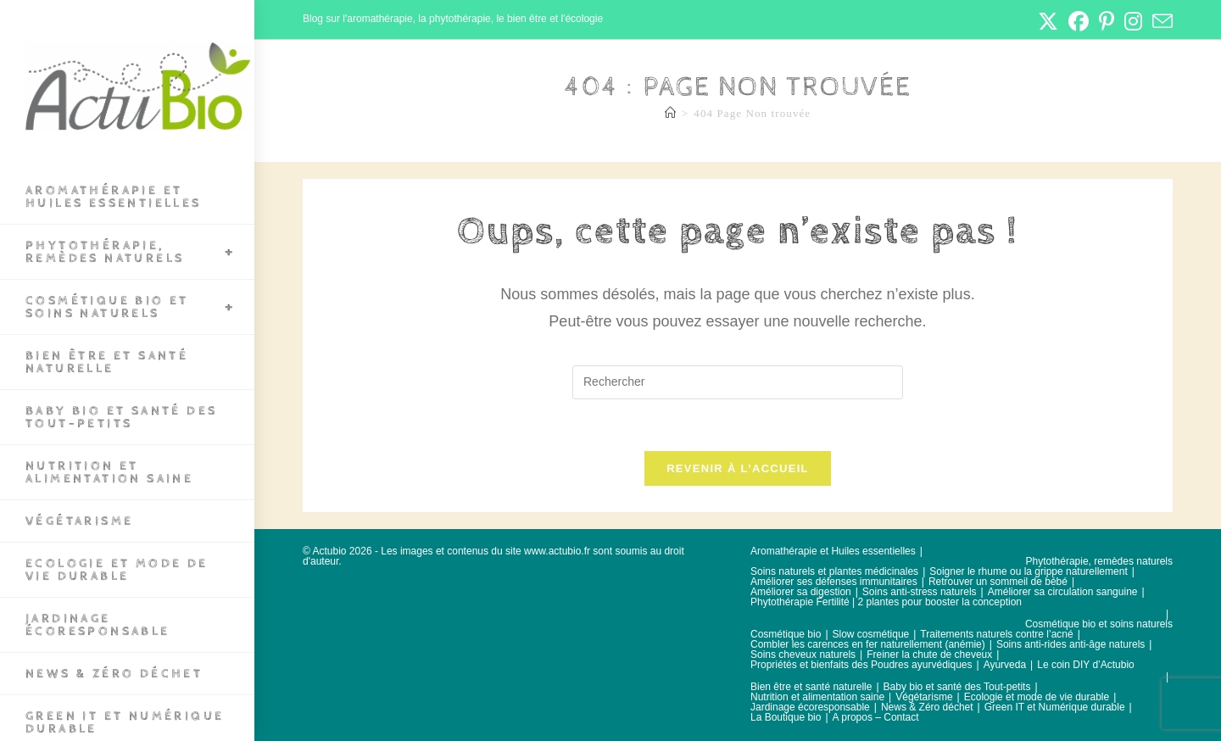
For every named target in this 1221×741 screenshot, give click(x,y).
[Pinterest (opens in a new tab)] (1106, 21)
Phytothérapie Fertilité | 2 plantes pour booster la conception (886, 602)
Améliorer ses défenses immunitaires (833, 582)
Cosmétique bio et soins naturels (1099, 624)
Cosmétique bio (785, 634)
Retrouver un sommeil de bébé (998, 582)
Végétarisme (923, 697)
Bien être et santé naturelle (811, 687)
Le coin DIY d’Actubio (1086, 665)
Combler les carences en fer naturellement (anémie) (867, 644)
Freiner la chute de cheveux (929, 654)
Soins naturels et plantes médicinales (834, 571)
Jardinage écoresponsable (810, 707)
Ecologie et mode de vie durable (1036, 697)
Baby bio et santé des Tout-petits (957, 687)
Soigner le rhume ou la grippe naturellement (1028, 571)
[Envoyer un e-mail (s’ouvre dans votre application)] (1160, 21)
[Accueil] (671, 113)
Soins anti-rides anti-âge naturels (1070, 644)
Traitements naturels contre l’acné (996, 634)
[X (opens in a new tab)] (1048, 21)
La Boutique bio (785, 717)
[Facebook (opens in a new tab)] (1078, 21)
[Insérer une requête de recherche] (737, 382)
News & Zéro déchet (927, 707)
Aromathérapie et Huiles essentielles (833, 551)
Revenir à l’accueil (737, 468)
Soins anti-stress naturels (919, 592)
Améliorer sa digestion (800, 592)
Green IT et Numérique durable (1054, 707)
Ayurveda (1005, 665)
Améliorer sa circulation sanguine (1063, 592)
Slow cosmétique (871, 634)
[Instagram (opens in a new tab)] (1133, 21)
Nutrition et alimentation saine (817, 697)
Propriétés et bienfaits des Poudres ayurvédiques (861, 665)
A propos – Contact (876, 717)
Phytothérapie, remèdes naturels (1099, 561)
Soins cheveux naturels (803, 654)
